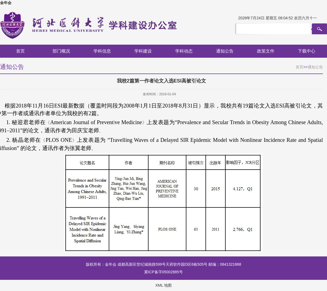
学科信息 (102, 51)
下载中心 (306, 51)
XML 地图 (163, 285)
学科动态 (184, 51)
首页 (20, 51)
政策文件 (265, 51)
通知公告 (225, 51)
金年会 (5, 3)
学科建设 (143, 51)
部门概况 (61, 51)
